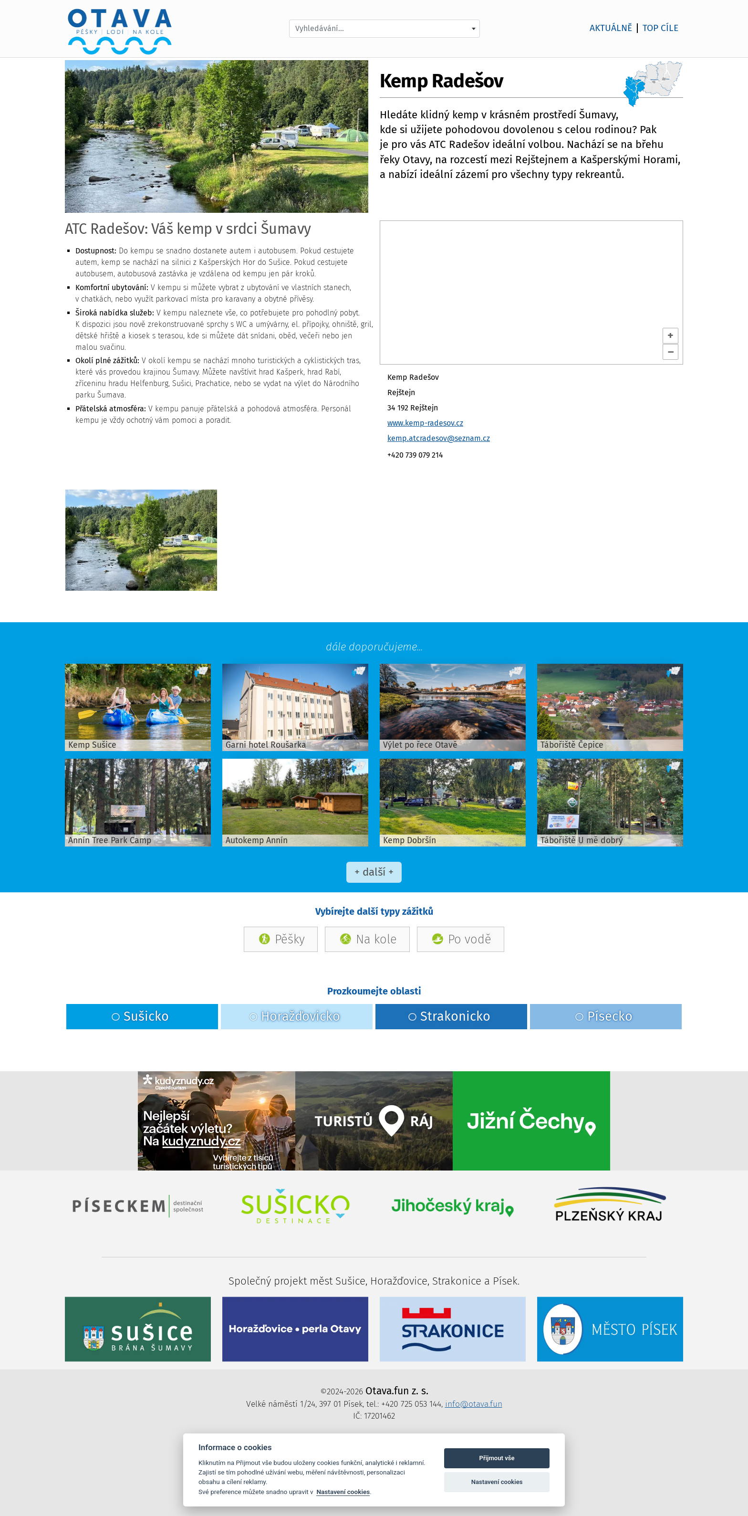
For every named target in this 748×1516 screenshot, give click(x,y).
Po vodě (469, 939)
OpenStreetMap (409, 359)
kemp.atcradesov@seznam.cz (438, 438)
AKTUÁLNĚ (611, 28)
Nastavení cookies (343, 1491)
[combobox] (384, 29)
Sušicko (140, 1016)
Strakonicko (449, 1016)
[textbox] (384, 28)
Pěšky (290, 939)
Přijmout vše (497, 1458)
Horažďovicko (294, 1016)
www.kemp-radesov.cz (425, 423)
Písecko (603, 1016)
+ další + (374, 872)
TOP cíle (660, 28)
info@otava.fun (473, 1404)
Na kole (376, 939)
